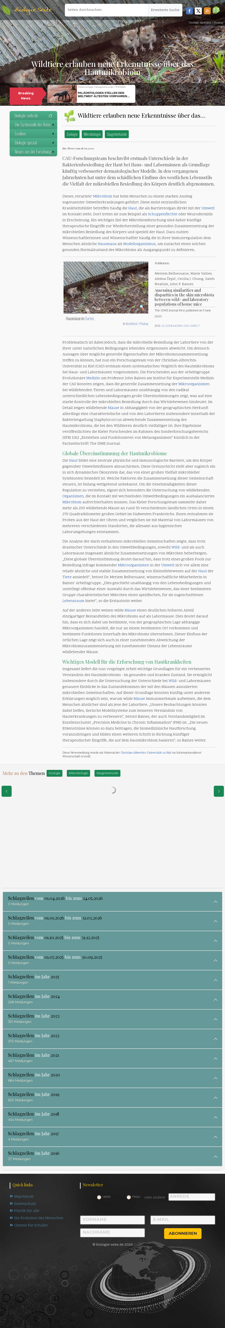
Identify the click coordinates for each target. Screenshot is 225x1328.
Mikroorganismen (194, 384)
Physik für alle (24, 1211)
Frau (136, 1196)
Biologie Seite (32, 10)
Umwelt (208, 208)
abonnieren (183, 1233)
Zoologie (72, 134)
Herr (107, 1196)
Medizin (93, 378)
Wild (175, 547)
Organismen (73, 496)
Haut (132, 208)
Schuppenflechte (162, 214)
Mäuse (113, 408)
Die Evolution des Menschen (37, 1218)
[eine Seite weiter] (219, 791)
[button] (216, 10)
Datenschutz (23, 1204)
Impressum (22, 1196)
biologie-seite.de (33, 115)
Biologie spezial (35, 142)
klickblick (131, 323)
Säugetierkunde (117, 134)
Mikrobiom (102, 196)
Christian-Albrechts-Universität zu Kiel (146, 753)
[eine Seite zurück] (7, 791)
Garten (89, 318)
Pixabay (144, 323)
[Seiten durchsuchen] (106, 10)
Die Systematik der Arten (35, 124)
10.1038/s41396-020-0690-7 (180, 326)
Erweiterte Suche (165, 10)
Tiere (67, 577)
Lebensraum (73, 601)
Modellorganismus (139, 244)
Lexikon (35, 133)
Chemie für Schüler (29, 1225)
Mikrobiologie (92, 134)
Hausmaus (107, 244)
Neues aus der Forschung (35, 151)
